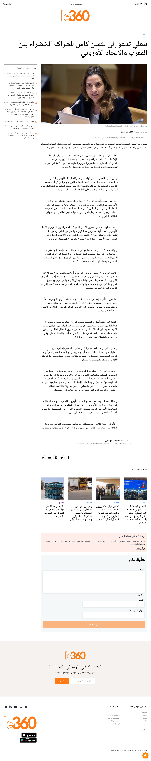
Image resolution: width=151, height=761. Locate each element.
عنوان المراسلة (137, 610)
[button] (145, 755)
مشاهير (144, 730)
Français (7, 4)
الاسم (141, 599)
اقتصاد (144, 34)
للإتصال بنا (116, 724)
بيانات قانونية (115, 721)
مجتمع (145, 718)
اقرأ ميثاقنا (140, 549)
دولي (145, 732)
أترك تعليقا (94, 624)
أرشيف (117, 727)
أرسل (62, 681)
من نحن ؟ (117, 712)
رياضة (145, 727)
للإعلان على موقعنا (114, 718)
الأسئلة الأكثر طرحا (114, 715)
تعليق (141, 569)
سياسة (144, 712)
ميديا (145, 724)
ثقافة (145, 721)
